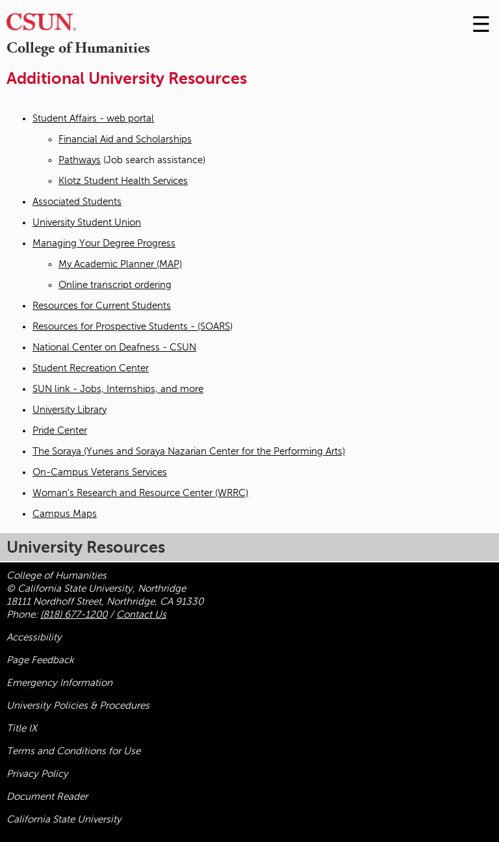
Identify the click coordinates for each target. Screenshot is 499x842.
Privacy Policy (37, 774)
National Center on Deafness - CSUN (114, 347)
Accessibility (34, 637)
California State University (64, 819)
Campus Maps (64, 513)
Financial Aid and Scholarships (125, 139)
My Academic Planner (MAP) (120, 264)
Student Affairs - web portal (93, 118)
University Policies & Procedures (77, 705)
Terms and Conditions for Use (73, 751)
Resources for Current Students (101, 305)
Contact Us (141, 614)
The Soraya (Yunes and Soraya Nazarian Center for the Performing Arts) (188, 451)
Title (21, 728)
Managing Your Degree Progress (103, 243)
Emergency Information (59, 683)
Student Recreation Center (90, 368)
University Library (69, 409)
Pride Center (59, 430)
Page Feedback (40, 660)
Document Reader (47, 796)
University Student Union (86, 222)
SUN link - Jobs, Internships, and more (117, 389)
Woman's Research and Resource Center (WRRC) (140, 493)
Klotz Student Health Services (123, 181)
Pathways (79, 160)
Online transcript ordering (115, 285)
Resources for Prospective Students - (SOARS (131, 326)
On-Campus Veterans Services (99, 472)
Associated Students (77, 201)
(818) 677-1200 (73, 614)
